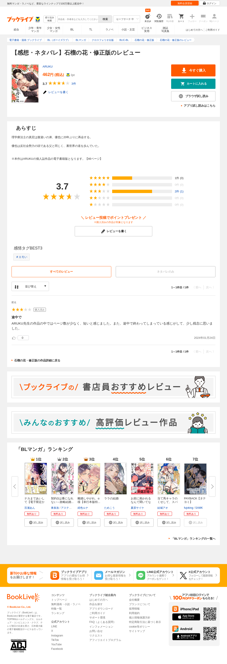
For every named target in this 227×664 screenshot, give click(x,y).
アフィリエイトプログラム (105, 640)
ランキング (58, 613)
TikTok (55, 640)
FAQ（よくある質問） (102, 622)
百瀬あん (29, 507)
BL (72, 29)
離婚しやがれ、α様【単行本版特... (89, 500)
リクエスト (96, 635)
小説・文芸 (128, 29)
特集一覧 (56, 608)
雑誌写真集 (165, 29)
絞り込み (49, 19)
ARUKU (48, 66)
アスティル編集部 (71, 507)
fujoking (188, 507)
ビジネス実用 (146, 29)
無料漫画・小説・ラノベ (65, 604)
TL (90, 29)
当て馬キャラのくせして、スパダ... (167, 502)
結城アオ (162, 507)
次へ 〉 (210, 287)
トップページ (59, 599)
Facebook (57, 648)
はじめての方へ (194, 29)
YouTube (56, 644)
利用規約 (134, 613)
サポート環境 (97, 617)
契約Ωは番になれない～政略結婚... (62, 500)
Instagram (57, 635)
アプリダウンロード (101, 608)
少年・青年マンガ (35, 29)
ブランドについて (139, 604)
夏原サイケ (137, 507)
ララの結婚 (111, 498)
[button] (35, 522)
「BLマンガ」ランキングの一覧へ (193, 538)
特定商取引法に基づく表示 (145, 622)
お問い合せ (96, 631)
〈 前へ (197, 287)
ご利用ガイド (212, 29)
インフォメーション (101, 626)
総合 (16, 29)
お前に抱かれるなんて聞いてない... (141, 502)
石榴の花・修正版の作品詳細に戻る (37, 360)
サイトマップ (137, 631)
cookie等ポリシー (139, 626)
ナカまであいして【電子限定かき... (34, 502)
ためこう (109, 507)
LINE (54, 626)
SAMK (199, 507)
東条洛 (55, 507)
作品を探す (96, 604)
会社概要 (134, 599)
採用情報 (134, 608)
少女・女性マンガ (53, 29)
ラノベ (110, 29)
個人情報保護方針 (139, 617)
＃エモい (21, 257)
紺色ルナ (83, 507)
